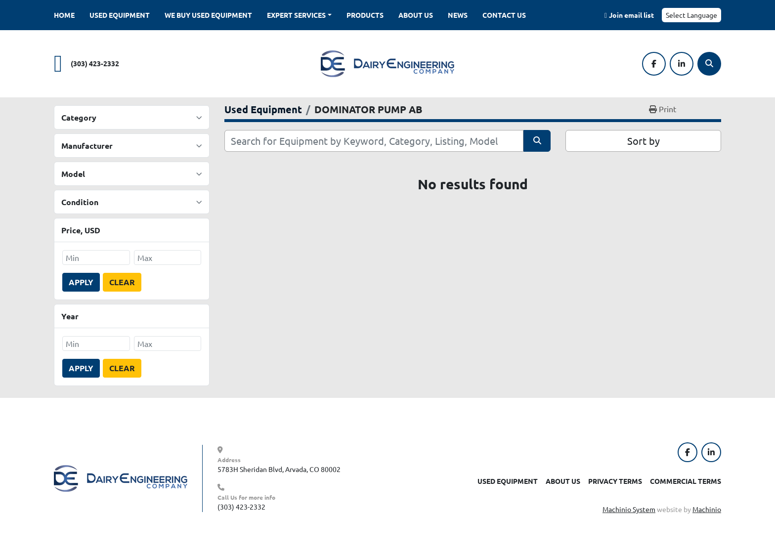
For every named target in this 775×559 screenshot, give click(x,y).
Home (64, 14)
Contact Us (504, 14)
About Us (415, 14)
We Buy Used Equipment (208, 14)
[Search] (709, 64)
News (458, 14)
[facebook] (654, 64)
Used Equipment (119, 14)
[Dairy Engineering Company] (120, 477)
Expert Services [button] (296, 14)
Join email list (631, 14)
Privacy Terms (615, 480)
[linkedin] (681, 64)
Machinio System (629, 509)
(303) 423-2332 (95, 63)
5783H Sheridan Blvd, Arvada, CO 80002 (279, 469)
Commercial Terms (685, 480)
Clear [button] (122, 282)
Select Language (691, 14)
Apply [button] (81, 282)
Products (365, 14)
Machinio (706, 509)
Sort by (643, 140)
